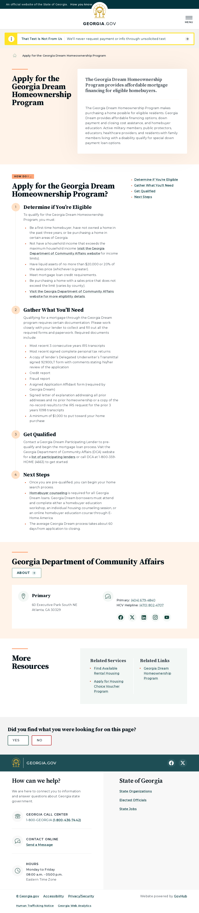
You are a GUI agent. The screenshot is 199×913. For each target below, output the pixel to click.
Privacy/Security (81, 896)
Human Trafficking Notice (35, 905)
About (26, 573)
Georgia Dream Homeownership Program (157, 673)
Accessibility (53, 896)
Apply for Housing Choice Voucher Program (108, 686)
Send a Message (39, 845)
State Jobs (128, 809)
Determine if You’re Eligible (156, 179)
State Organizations (135, 791)
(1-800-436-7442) (53, 820)
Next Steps (143, 197)
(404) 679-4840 (143, 600)
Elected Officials (133, 800)
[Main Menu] (189, 19)
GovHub (180, 896)
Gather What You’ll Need (153, 185)
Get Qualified (145, 191)
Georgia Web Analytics (74, 905)
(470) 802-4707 (151, 605)
